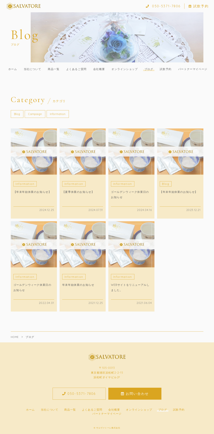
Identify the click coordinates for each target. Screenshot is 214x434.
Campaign (35, 114)
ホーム (12, 69)
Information (58, 114)
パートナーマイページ (192, 69)
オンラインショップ (124, 69)
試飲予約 (199, 6)
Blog (17, 114)
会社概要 (99, 69)
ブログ (148, 69)
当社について (32, 69)
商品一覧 (53, 69)
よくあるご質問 (76, 69)
